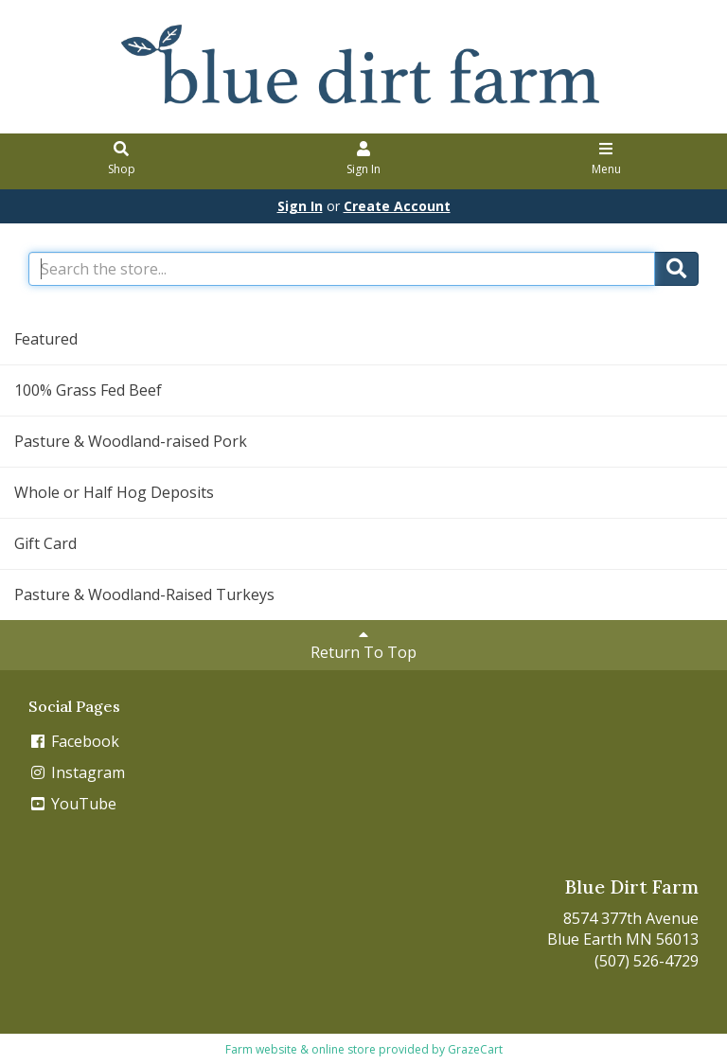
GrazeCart (475, 1049)
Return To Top (363, 645)
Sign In (364, 160)
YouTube (72, 803)
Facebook (73, 741)
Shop (122, 160)
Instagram (76, 772)
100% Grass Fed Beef (88, 390)
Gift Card (45, 543)
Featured (46, 338)
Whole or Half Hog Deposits (114, 492)
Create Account (397, 206)
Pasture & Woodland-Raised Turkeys (144, 594)
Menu (606, 160)
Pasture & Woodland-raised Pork (130, 441)
